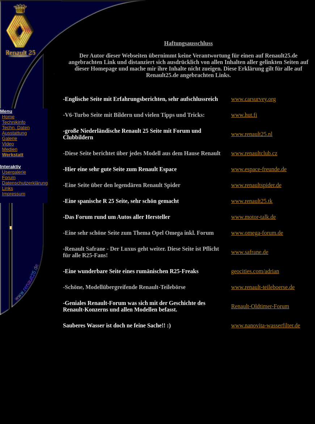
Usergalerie (14, 172)
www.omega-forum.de (257, 233)
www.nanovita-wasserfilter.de (265, 325)
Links (7, 188)
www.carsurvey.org (253, 99)
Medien (10, 149)
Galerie (9, 138)
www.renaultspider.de (256, 185)
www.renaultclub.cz (254, 153)
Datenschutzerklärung (25, 183)
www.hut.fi (244, 115)
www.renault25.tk (252, 201)
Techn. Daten (16, 127)
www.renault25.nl (252, 134)
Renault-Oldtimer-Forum (260, 306)
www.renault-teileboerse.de (263, 287)
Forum (9, 177)
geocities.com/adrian (255, 271)
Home (8, 116)
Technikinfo (14, 122)
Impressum (13, 193)
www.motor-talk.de (253, 217)
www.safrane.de (249, 252)
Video (8, 144)
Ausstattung (14, 133)
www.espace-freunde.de (259, 169)
